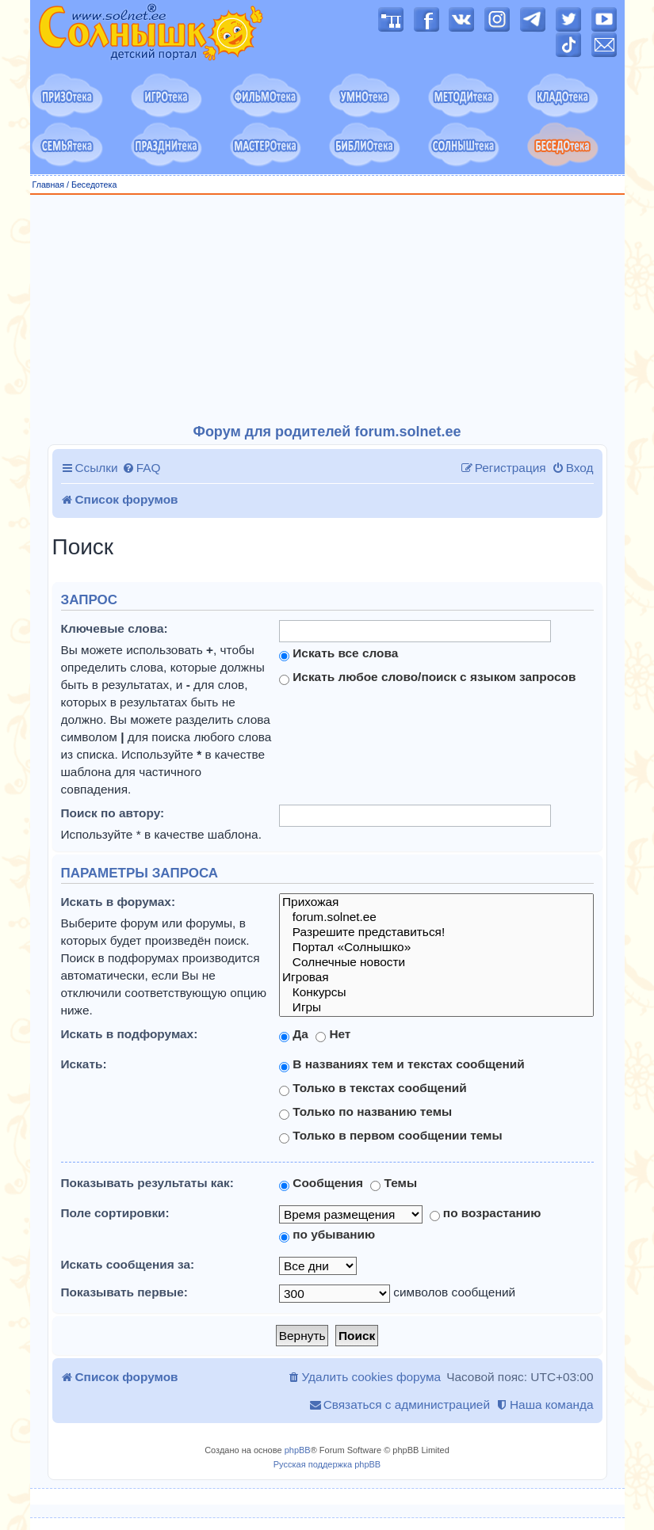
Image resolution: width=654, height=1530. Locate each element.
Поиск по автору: (113, 813)
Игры (436, 1007)
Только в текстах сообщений (373, 1088)
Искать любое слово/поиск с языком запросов (427, 677)
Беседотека (94, 184)
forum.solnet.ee (436, 917)
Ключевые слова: (114, 628)
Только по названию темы (365, 1112)
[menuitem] (141, 468)
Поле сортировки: (115, 1213)
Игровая (436, 977)
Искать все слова (338, 653)
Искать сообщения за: (128, 1264)
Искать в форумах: (118, 901)
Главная (49, 184)
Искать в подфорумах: (129, 1034)
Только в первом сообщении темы (391, 1135)
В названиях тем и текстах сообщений (402, 1064)
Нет (333, 1034)
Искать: (84, 1064)
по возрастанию (485, 1213)
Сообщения (321, 1183)
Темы (393, 1183)
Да (293, 1034)
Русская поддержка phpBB (327, 1464)
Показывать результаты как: (147, 1182)
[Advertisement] (327, 310)
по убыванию (327, 1234)
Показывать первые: (124, 1292)
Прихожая (436, 902)
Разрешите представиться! (436, 932)
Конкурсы (436, 992)
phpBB (298, 1450)
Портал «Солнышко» (436, 947)
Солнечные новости (436, 962)
